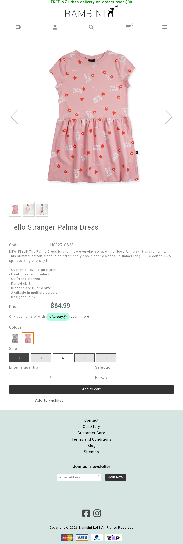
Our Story (91, 427)
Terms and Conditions (92, 439)
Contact (91, 420)
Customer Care (91, 433)
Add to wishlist (49, 400)
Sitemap (91, 452)
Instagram (97, 513)
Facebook (86, 513)
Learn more (80, 316)
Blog (92, 446)
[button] (18, 27)
